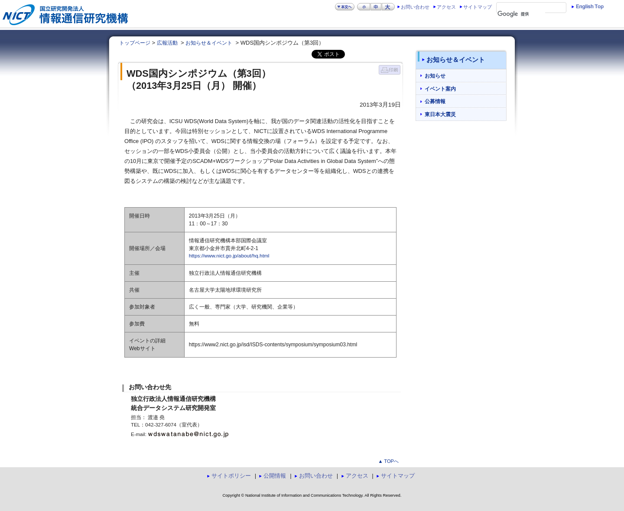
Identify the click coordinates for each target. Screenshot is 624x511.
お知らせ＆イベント (208, 43)
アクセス (446, 7)
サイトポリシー (231, 475)
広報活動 (167, 43)
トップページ (134, 43)
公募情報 (435, 101)
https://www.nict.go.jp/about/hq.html (229, 256)
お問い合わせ (415, 7)
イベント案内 (440, 88)
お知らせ (435, 75)
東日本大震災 (440, 114)
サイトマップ (477, 7)
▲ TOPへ (388, 461)
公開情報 (274, 475)
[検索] (521, 14)
